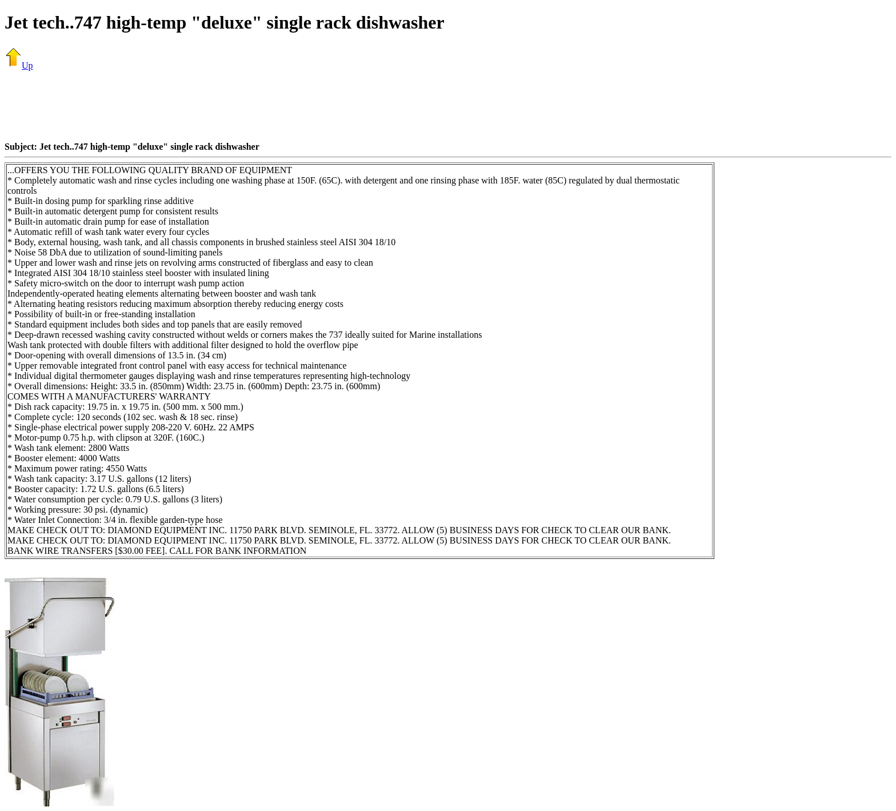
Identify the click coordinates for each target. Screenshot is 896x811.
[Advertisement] (448, 105)
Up (19, 65)
